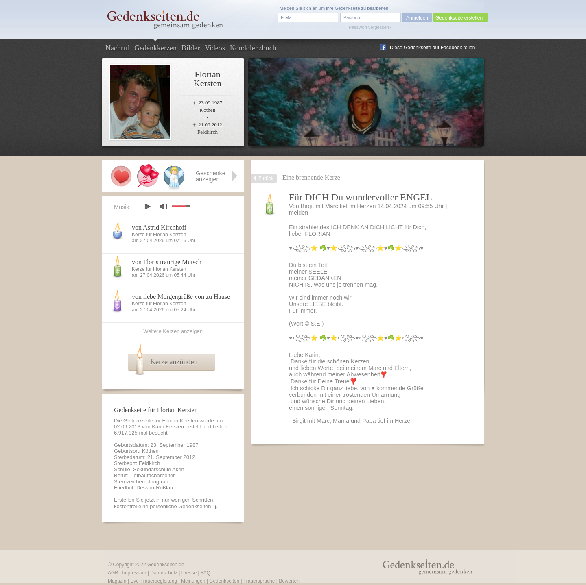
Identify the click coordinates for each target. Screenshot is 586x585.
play (147, 206)
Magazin (117, 581)
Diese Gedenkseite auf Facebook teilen (432, 47)
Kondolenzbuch (253, 48)
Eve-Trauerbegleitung (153, 581)
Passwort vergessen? (370, 27)
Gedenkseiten (224, 581)
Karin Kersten (168, 427)
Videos (215, 48)
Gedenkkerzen (155, 48)
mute (163, 206)
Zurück (265, 178)
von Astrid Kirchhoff (159, 227)
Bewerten (289, 581)
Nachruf (117, 48)
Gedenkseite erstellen (459, 18)
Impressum (134, 573)
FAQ (205, 573)
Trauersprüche (259, 581)
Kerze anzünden (173, 362)
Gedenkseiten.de (165, 565)
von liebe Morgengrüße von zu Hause (181, 296)
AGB (113, 573)
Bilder (190, 48)
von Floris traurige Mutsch (166, 262)
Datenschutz (163, 573)
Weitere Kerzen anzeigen (173, 331)
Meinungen (193, 581)
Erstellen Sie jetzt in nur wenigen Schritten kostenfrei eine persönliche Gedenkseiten (163, 503)
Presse (189, 573)
